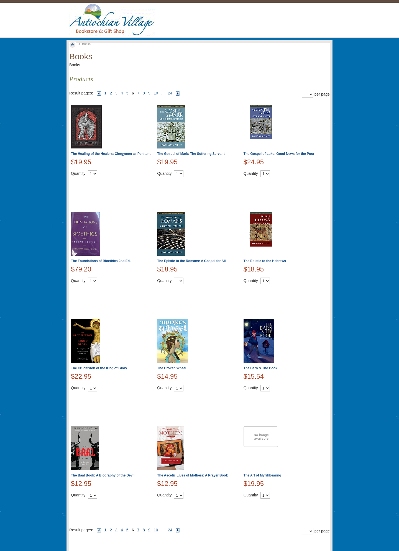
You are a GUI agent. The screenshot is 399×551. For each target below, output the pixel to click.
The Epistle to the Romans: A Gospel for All (191, 261)
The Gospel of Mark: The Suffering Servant (190, 154)
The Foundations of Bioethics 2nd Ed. (101, 261)
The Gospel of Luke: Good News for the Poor (279, 154)
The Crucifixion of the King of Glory (99, 368)
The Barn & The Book (260, 368)
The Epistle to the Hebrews (265, 261)
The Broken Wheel (171, 368)
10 (156, 93)
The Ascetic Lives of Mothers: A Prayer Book (192, 475)
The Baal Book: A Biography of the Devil (102, 475)
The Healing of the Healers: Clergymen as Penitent (110, 154)
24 (170, 93)
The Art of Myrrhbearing (262, 475)
